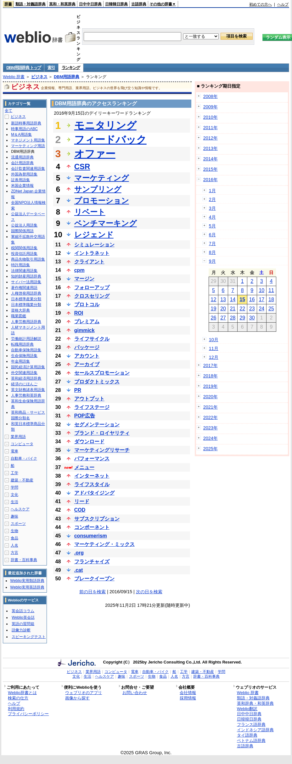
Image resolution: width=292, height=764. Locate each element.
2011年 (210, 127)
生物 (14, 531)
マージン (84, 278)
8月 (212, 252)
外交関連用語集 (24, 373)
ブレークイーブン (94, 578)
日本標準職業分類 (26, 304)
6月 (212, 234)
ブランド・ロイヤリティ (102, 433)
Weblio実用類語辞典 (27, 580)
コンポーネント (92, 527)
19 (213, 308)
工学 (14, 473)
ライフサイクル (92, 339)
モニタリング (105, 125)
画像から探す (77, 698)
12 (213, 299)
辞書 (8, 4)
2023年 (210, 427)
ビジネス (39, 76)
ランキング (71, 67)
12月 (213, 357)
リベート (89, 212)
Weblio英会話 (23, 617)
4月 (212, 217)
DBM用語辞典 (67, 76)
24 (261, 308)
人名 (14, 545)
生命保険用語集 (24, 355)
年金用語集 (20, 361)
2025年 (210, 448)
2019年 (210, 386)
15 (242, 299)
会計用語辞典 (22, 163)
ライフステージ (92, 407)
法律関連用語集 (24, 270)
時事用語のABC (24, 129)
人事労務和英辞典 (26, 395)
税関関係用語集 (24, 248)
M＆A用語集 (21, 134)
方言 (14, 552)
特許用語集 (20, 265)
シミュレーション (94, 244)
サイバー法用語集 (26, 282)
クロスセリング (92, 296)
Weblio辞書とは (22, 692)
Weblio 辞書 (14, 76)
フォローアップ (92, 287)
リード (81, 501)
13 (223, 299)
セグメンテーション (97, 424)
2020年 (210, 396)
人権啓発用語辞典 (26, 293)
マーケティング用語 (28, 146)
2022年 (210, 417)
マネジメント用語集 (28, 140)
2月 (212, 199)
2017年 (210, 365)
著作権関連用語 (24, 287)
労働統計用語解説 (26, 338)
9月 (212, 261)
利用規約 (16, 708)
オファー (94, 153)
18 (271, 299)
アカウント (86, 356)
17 (261, 299)
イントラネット (92, 253)
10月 (213, 339)
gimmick (84, 330)
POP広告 (84, 415)
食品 (14, 538)
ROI (78, 313)
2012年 (210, 138)
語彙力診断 (21, 630)
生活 (14, 502)
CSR (82, 166)
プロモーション (101, 200)
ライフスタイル (92, 484)
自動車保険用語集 (26, 350)
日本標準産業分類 (26, 299)
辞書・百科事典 (24, 560)
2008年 (210, 96)
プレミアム (86, 321)
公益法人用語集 (24, 225)
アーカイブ (86, 364)
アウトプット (89, 398)
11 (271, 290)
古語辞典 (138, 4)
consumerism (90, 535)
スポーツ (18, 523)
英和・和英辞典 (62, 4)
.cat (78, 570)
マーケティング (101, 178)
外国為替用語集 (24, 174)
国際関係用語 (22, 231)
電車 (14, 451)
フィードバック (110, 139)
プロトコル (86, 304)
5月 (212, 225)
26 (213, 317)
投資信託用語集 (24, 253)
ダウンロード (89, 441)
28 (233, 317)
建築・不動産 (22, 480)
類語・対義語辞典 (30, 4)
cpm (79, 270)
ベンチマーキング (105, 223)
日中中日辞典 (90, 4)
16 (252, 299)
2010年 (210, 117)
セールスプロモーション (102, 373)
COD (80, 510)
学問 (14, 487)
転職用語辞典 (22, 344)
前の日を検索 (92, 591)
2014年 (210, 158)
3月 (212, 208)
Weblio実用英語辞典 (27, 587)
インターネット (92, 476)
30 (252, 317)
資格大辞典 (20, 310)
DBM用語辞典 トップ (23, 67)
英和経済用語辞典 (26, 378)
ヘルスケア (20, 509)
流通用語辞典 (22, 157)
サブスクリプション (97, 518)
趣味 (14, 516)
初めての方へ (260, 4)
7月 (212, 243)
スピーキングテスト (29, 637)
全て (8, 110)
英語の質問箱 (23, 624)
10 (261, 290)
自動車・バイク (24, 458)
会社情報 (188, 692)
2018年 (210, 375)
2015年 (210, 169)
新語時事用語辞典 (26, 123)
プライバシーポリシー (28, 713)
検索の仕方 (18, 698)
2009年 (210, 106)
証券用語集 (20, 180)
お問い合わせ (134, 692)
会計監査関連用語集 (28, 168)
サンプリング (97, 189)
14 (233, 299)
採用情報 (188, 698)
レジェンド (94, 234)
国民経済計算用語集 (28, 367)
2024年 (210, 438)
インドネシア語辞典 (255, 729)
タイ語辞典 (247, 735)
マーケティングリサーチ (102, 450)
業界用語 (18, 436)
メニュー (84, 467)
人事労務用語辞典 (26, 321)
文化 (14, 494)
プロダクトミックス (97, 381)
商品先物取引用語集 (28, 259)
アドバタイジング (94, 493)
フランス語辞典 (251, 724)
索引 (51, 67)
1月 (212, 190)
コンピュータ (22, 444)
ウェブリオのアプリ (83, 692)
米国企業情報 (22, 185)
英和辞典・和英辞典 (255, 703)
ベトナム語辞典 (251, 740)
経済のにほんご (24, 384)
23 (252, 308)
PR (77, 390)
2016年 (210, 179)
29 (242, 317)
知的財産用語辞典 (26, 276)
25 (271, 308)
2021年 (210, 407)
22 (242, 308)
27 (223, 317)
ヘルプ (283, 4)
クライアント (89, 261)
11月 (213, 348)
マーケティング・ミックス (104, 544)
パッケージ (86, 347)
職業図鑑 (18, 316)
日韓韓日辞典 (116, 4)
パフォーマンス (92, 458)
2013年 (210, 148)
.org (79, 552)
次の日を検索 (149, 591)
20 (223, 308)
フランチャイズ (92, 561)
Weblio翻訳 (247, 708)
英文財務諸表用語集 (28, 390)
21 (233, 308)
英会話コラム (23, 611)
